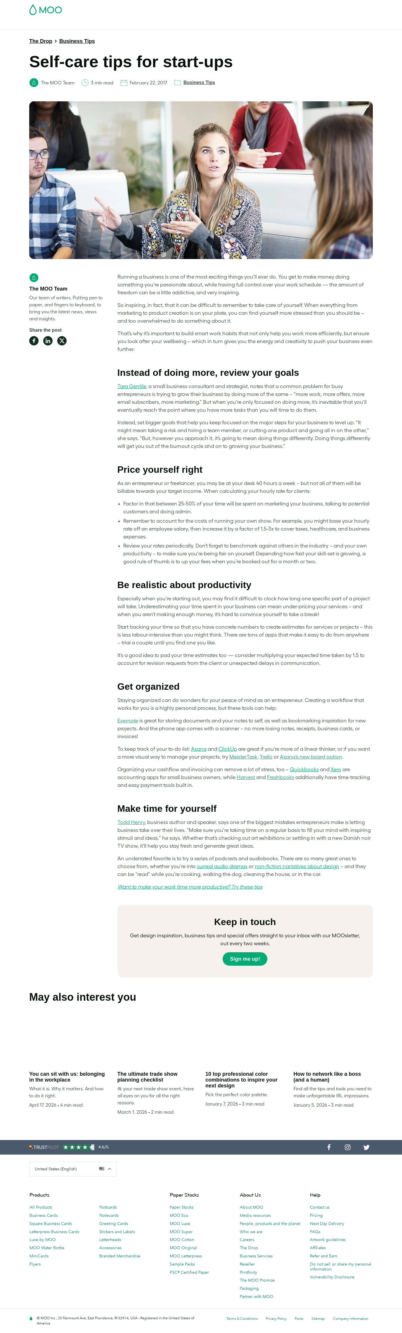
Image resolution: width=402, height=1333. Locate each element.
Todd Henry (131, 822)
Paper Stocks (181, 1207)
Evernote (127, 721)
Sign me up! (245, 959)
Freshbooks (280, 777)
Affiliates (318, 1247)
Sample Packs (182, 1264)
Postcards (76, 24)
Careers (247, 1239)
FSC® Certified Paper (189, 1272)
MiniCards (39, 1256)
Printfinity (248, 1272)
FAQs (315, 1231)
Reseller (247, 1264)
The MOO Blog (306, 24)
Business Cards (44, 24)
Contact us (320, 1207)
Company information (350, 1318)
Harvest (246, 777)
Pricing (316, 1215)
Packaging (249, 1288)
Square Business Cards (51, 1223)
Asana (199, 749)
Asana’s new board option (311, 757)
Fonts (299, 1318)
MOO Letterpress (186, 1256)
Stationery (186, 24)
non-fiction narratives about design (297, 866)
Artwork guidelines (328, 1239)
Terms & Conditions (242, 1318)
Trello (266, 757)
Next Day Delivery (327, 1223)
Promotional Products (223, 24)
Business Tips (77, 41)
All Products (41, 1207)
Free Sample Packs (250, 8)
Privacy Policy (276, 1318)
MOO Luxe (180, 1223)
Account (281, 8)
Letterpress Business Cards (54, 1231)
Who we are (251, 1231)
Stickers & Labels (108, 24)
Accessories (110, 1247)
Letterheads (110, 1239)
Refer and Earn (323, 1256)
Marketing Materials (150, 24)
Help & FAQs (339, 24)
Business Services (268, 24)
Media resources (255, 1215)
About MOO (251, 1207)
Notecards (109, 1215)
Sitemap (318, 1318)
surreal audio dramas (222, 866)
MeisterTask (243, 757)
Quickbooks (304, 769)
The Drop (40, 41)
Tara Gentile (131, 386)
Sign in (301, 8)
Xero (336, 769)
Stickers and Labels (117, 1231)
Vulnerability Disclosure (332, 1277)
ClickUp (228, 749)
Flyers (35, 1264)
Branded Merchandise (120, 1256)
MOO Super (181, 1231)
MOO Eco (179, 1215)
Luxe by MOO (43, 1239)
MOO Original (183, 1247)
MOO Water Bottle (47, 1247)
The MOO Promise (257, 1280)
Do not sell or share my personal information (340, 1266)
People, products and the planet (270, 1223)
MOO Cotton (182, 1239)
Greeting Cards (113, 1223)
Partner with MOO (256, 1296)
